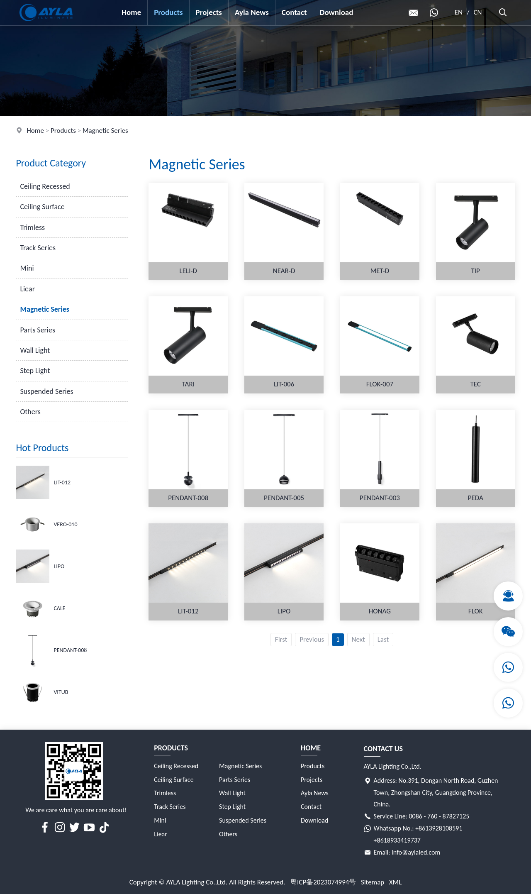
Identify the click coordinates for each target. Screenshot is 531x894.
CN (478, 12)
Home (131, 12)
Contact (294, 12)
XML (395, 882)
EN (459, 12)
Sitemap (372, 882)
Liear (27, 288)
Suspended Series (46, 391)
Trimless (32, 227)
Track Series (38, 247)
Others (30, 411)
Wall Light (35, 350)
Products (168, 12)
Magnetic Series (105, 130)
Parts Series (37, 330)
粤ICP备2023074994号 (323, 882)
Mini (27, 268)
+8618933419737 (397, 840)
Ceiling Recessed (45, 186)
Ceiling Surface (42, 206)
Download (336, 12)
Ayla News (252, 12)
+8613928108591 (438, 828)
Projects (209, 12)
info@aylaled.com (416, 852)
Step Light (35, 370)
